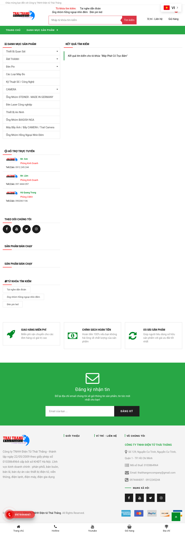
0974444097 (137, 479)
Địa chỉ (166, 528)
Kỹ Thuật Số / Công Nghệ (20, 81)
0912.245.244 (22, 167)
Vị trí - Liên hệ (154, 19)
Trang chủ (13, 30)
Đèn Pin (10, 66)
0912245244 (153, 479)
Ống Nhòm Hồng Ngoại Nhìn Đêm (25, 135)
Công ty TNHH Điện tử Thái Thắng (42, 512)
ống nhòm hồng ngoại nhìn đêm (70, 12)
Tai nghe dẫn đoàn (90, 8)
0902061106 (22, 201)
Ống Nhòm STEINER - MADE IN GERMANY (29, 97)
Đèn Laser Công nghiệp (19, 104)
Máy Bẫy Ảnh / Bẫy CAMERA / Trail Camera (30, 127)
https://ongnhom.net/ (16, 229)
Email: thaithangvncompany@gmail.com (150, 472)
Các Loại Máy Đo (15, 74)
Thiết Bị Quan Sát (15, 51)
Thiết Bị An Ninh (15, 112)
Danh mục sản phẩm (40, 30)
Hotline (55, 528)
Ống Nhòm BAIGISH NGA (20, 119)
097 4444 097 (22, 184)
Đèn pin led (96, 12)
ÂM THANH (12, 59)
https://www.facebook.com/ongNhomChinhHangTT (7, 229)
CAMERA (11, 89)
